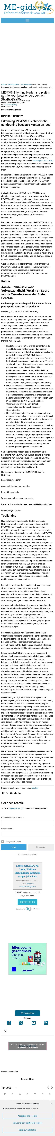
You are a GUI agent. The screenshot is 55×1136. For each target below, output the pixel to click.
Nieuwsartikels (13, 84)
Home (3, 84)
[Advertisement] (27, 53)
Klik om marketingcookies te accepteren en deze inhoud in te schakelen (27, 1045)
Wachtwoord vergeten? (27, 854)
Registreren (41, 847)
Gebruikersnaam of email (12, 817)
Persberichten (26, 84)
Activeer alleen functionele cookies (27, 1123)
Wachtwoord (7, 828)
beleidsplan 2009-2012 (43, 160)
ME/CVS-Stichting (11, 105)
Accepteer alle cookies (27, 1116)
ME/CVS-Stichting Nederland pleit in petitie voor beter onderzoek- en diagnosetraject (25, 95)
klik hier (35, 788)
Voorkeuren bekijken (27, 1130)
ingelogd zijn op (16, 808)
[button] (51, 1103)
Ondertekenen (27, 902)
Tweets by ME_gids (27, 1046)
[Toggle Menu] (27, 21)
